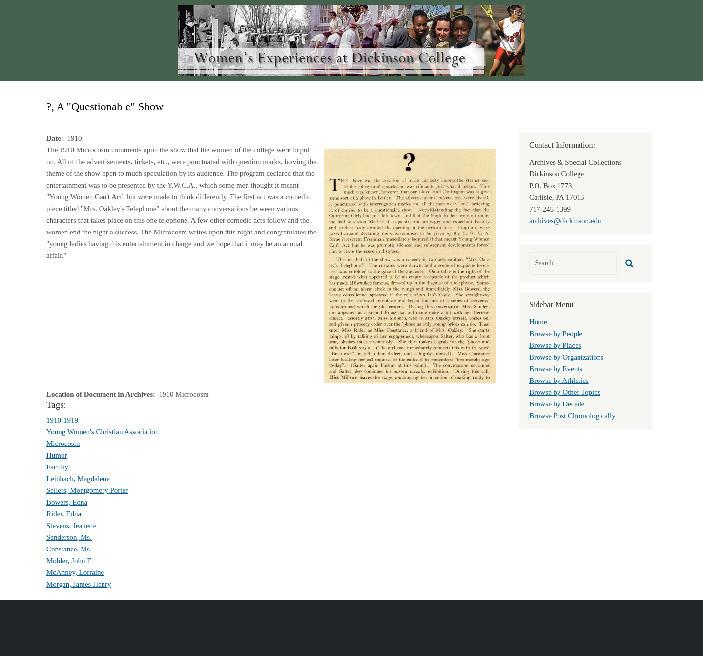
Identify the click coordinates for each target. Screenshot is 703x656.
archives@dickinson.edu (565, 221)
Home (538, 322)
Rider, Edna (63, 514)
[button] (410, 265)
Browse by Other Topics (564, 392)
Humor (56, 455)
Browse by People (555, 334)
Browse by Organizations (566, 357)
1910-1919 (62, 420)
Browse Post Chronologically (572, 416)
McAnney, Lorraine (75, 572)
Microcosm (63, 443)
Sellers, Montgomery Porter (87, 490)
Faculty (57, 467)
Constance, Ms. (69, 549)
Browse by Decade (556, 404)
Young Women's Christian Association (102, 432)
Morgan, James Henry (78, 584)
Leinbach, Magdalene (78, 479)
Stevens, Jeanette (71, 525)
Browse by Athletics (559, 380)
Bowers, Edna (66, 502)
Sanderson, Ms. (69, 537)
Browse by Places (555, 345)
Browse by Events (555, 369)
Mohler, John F (68, 561)
